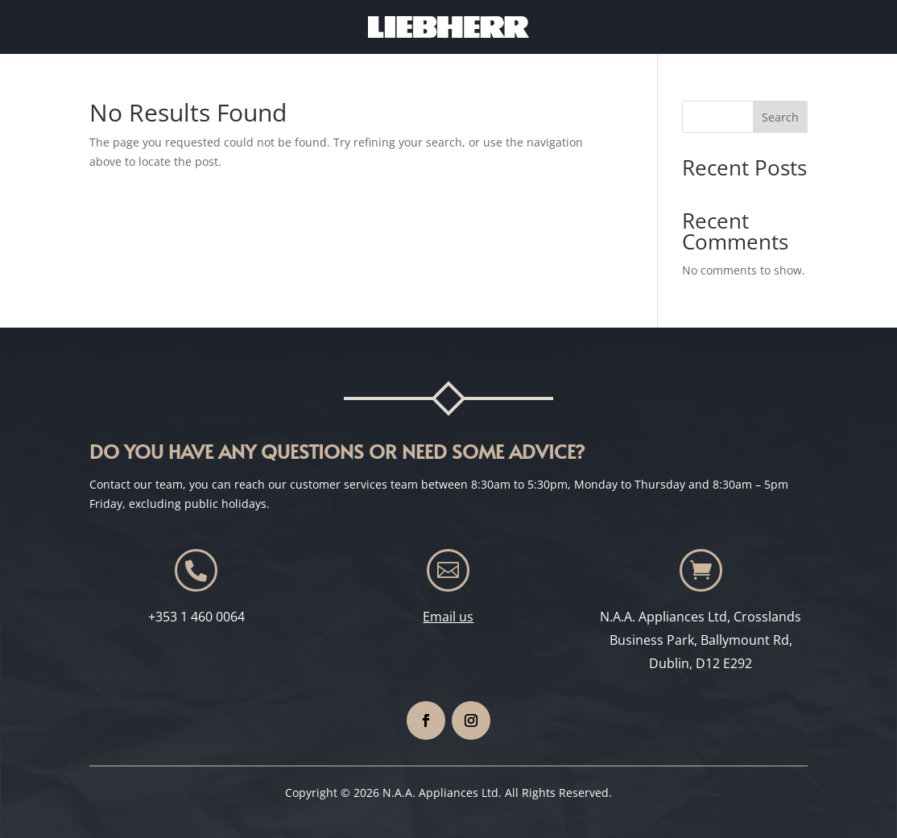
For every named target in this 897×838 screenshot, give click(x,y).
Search (780, 117)
